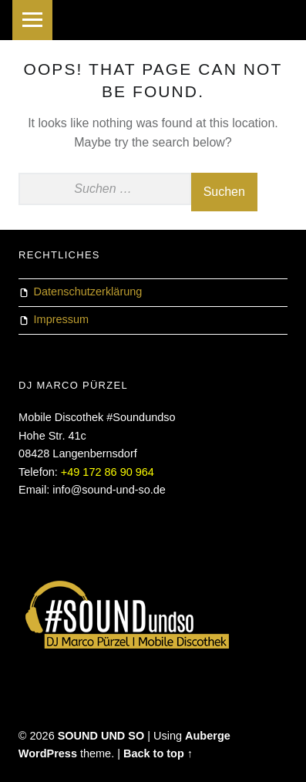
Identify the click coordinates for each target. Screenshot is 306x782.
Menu (32, 20)
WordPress (47, 753)
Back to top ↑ (158, 753)
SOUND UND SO (101, 736)
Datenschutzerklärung (88, 291)
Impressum (61, 319)
